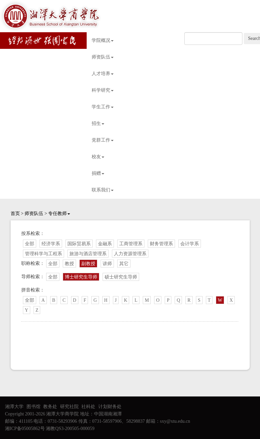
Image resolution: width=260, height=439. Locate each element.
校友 (98, 156)
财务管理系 (161, 243)
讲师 (107, 263)
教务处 (50, 406)
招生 (98, 123)
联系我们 (103, 189)
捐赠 (98, 173)
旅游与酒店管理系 (88, 253)
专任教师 (59, 213)
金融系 (105, 243)
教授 (69, 263)
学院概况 (103, 40)
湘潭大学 (14, 406)
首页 (15, 213)
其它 (124, 263)
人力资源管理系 (130, 253)
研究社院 (69, 406)
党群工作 (103, 140)
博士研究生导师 (81, 276)
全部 (29, 243)
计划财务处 (110, 406)
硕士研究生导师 (121, 276)
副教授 (88, 263)
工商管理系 (130, 243)
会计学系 (189, 243)
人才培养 (103, 73)
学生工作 (103, 106)
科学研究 (103, 90)
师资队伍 (103, 57)
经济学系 (51, 243)
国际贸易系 (79, 243)
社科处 (88, 406)
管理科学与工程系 (43, 253)
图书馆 (34, 406)
